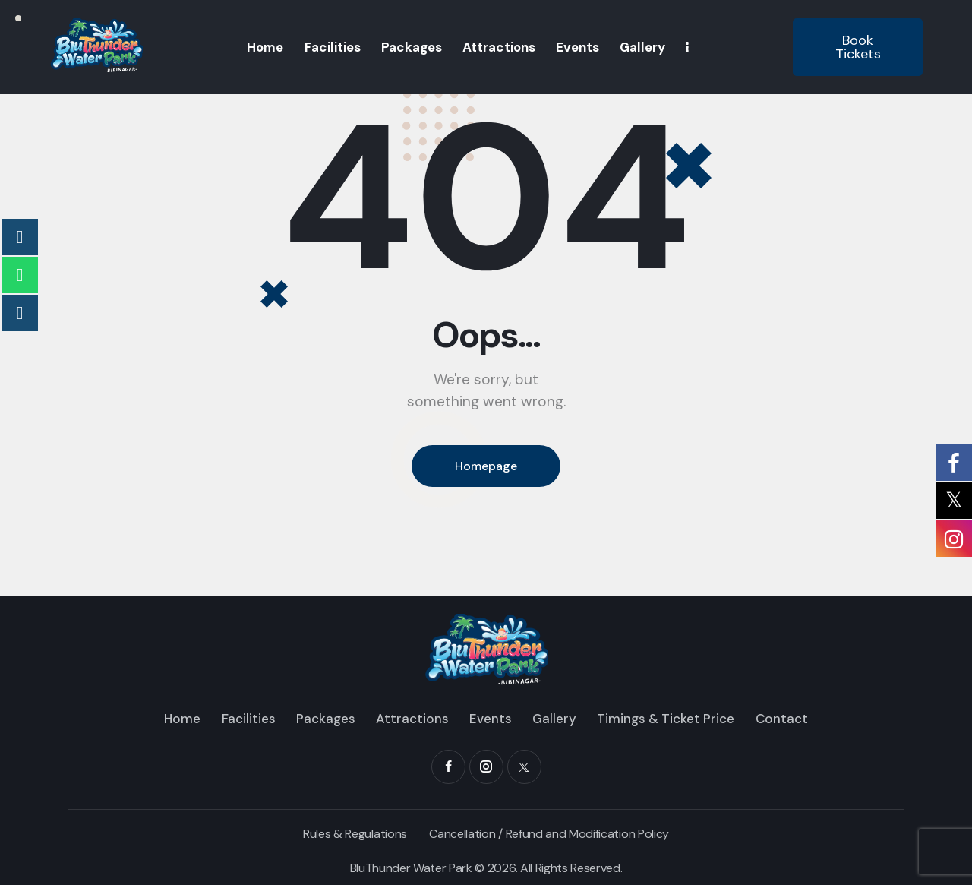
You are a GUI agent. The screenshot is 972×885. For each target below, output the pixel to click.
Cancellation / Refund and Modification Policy (549, 834)
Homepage (486, 466)
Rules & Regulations (355, 834)
